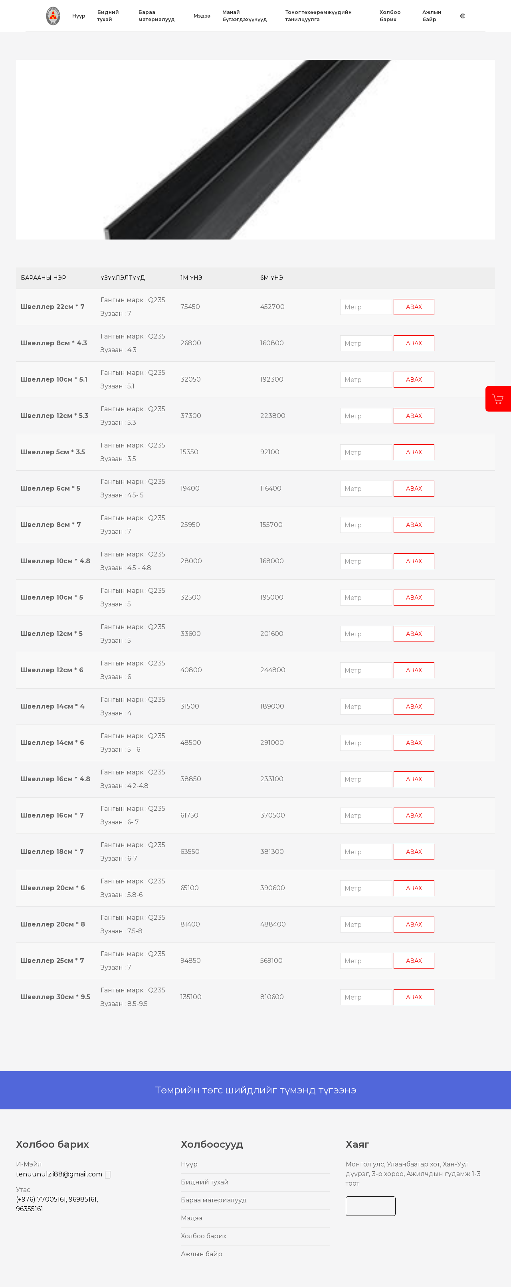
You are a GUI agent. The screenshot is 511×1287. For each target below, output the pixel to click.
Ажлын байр (431, 15)
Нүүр (78, 16)
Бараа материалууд (157, 15)
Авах (414, 307)
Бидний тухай (108, 15)
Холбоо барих (390, 15)
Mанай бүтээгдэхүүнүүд (244, 15)
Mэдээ (202, 16)
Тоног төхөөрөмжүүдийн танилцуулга (318, 15)
